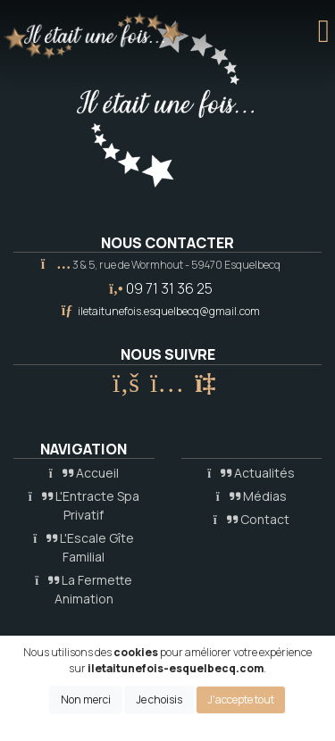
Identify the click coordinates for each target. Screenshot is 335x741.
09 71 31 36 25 (169, 288)
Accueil (84, 472)
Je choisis (159, 699)
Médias (251, 495)
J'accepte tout (240, 699)
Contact (251, 519)
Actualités (251, 472)
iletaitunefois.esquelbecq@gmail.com (169, 311)
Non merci (86, 699)
